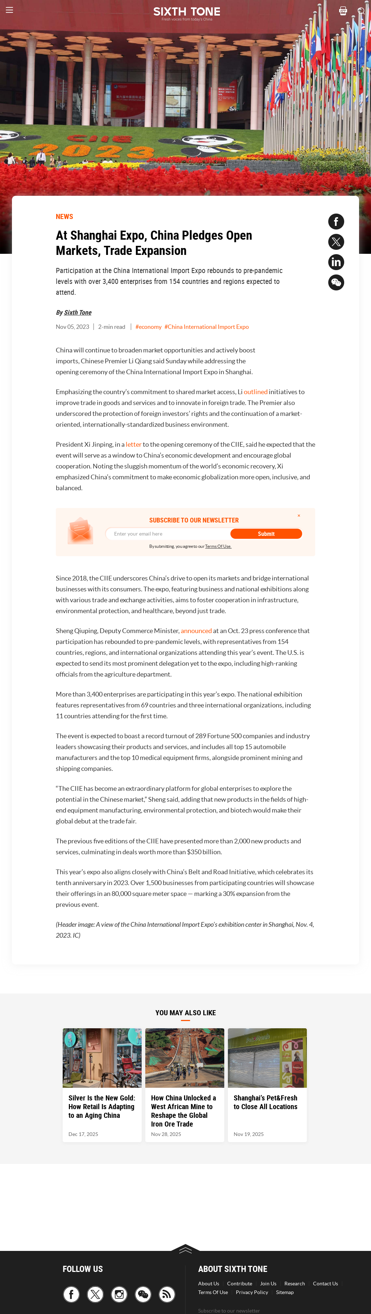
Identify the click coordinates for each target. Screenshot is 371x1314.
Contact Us (325, 1283)
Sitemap (285, 1292)
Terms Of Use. (218, 546)
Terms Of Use (213, 1292)
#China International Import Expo (206, 326)
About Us (208, 1283)
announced (197, 631)
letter (134, 444)
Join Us (268, 1283)
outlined (256, 392)
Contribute (239, 1283)
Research (294, 1283)
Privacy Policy (252, 1292)
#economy (149, 326)
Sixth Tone (77, 312)
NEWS (64, 216)
